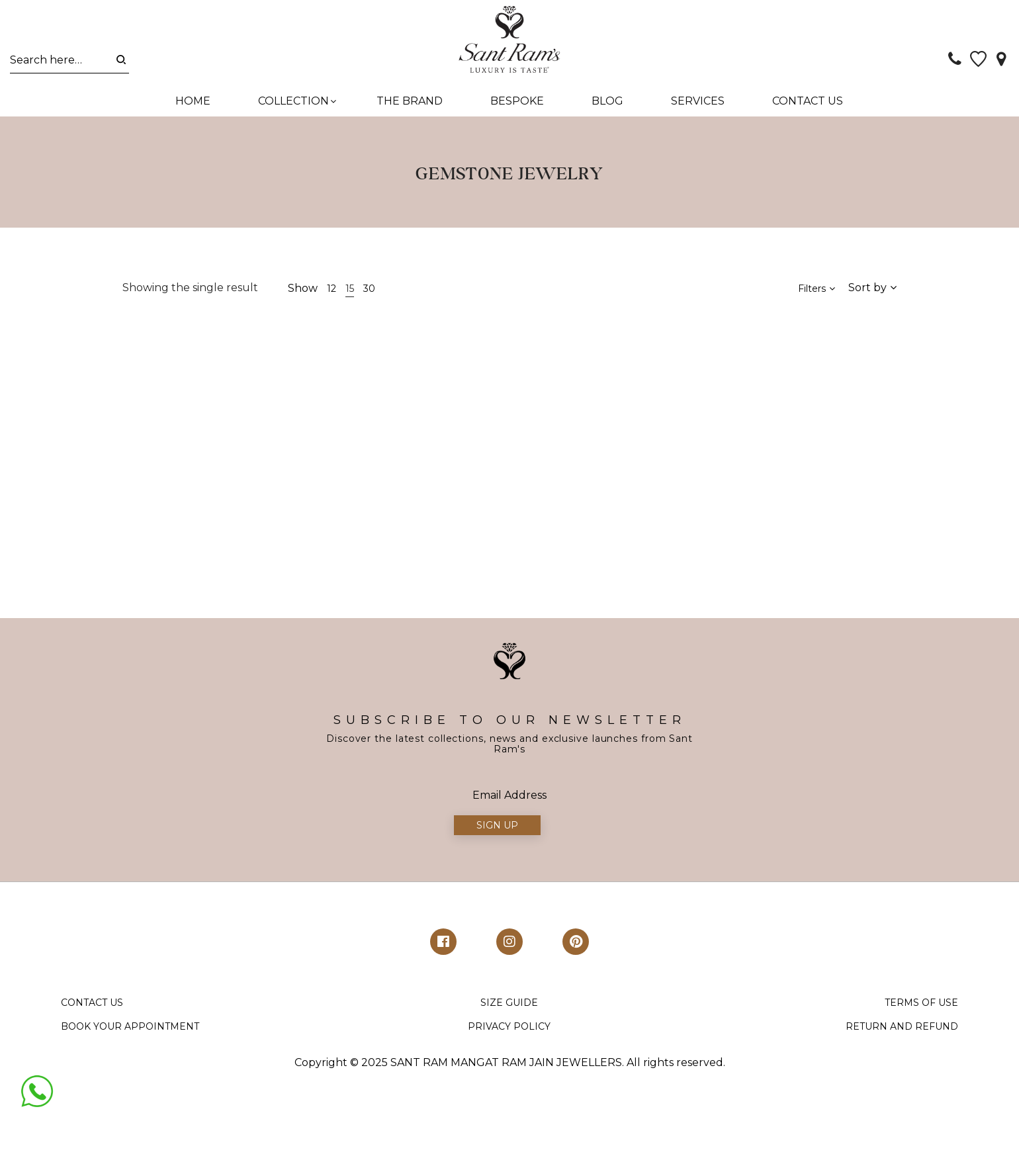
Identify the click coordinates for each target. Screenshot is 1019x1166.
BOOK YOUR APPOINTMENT (130, 1026)
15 (349, 289)
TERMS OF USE (921, 1003)
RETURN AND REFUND (902, 1026)
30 (369, 289)
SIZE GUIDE (509, 1003)
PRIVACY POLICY (509, 1026)
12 (331, 289)
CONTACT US (92, 1003)
